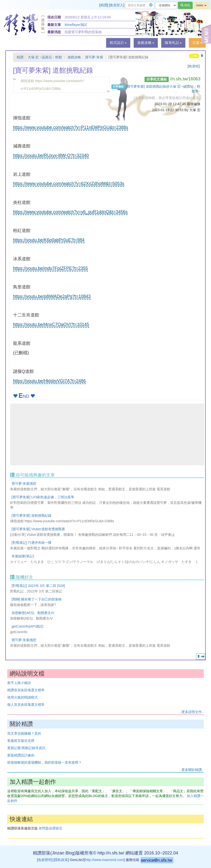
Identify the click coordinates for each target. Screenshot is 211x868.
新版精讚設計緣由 (20, 755)
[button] (118, 43)
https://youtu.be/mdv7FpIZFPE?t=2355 (50, 268)
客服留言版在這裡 (20, 741)
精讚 (103, 5)
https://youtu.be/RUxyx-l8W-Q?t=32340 (51, 155)
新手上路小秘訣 (19, 683)
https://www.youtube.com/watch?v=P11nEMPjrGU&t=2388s (70, 127)
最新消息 (54, 32)
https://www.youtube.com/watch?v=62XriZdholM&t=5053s (68, 183)
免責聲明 (44, 860)
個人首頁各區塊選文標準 (25, 705)
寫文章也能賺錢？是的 (24, 733)
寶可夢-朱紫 (94, 57)
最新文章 (54, 25)
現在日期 (54, 17)
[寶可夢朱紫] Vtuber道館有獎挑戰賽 (38, 529)
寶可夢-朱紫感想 (24, 483)
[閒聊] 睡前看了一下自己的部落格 (37, 599)
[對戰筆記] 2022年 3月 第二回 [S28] (38, 586)
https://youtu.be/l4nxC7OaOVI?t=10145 (51, 324)
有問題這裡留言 (50, 828)
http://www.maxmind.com (104, 860)
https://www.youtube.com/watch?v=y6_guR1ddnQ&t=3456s (70, 211)
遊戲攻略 (74, 57)
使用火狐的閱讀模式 (22, 697)
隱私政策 (61, 860)
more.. (201, 5)
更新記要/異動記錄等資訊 (26, 748)
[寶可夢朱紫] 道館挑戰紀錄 (32, 515)
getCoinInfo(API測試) (28, 626)
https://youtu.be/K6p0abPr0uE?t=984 (49, 240)
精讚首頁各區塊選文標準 (25, 690)
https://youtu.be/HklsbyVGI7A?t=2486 (49, 380)
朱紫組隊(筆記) (23, 556)
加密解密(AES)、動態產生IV (33, 613)
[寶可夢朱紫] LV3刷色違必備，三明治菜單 (43, 497)
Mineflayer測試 (76, 25)
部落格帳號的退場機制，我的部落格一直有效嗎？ (44, 762)
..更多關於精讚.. (192, 770)
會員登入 (116, 5)
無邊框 (194, 66)
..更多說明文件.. (192, 712)
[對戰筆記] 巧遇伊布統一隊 (32, 543)
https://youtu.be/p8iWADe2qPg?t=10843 (52, 296)
